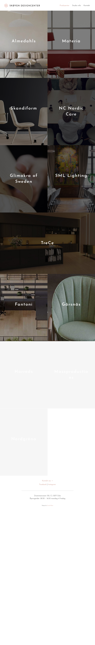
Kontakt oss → (47, 481)
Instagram (52, 484)
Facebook (42, 484)
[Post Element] (24, 44)
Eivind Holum (50, 505)
